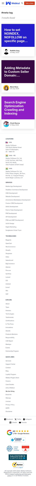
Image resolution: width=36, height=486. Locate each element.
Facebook (10, 419)
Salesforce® (9, 260)
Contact (8, 367)
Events (8, 347)
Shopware (9, 253)
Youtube (24, 422)
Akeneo (8, 267)
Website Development (12, 196)
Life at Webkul (10, 388)
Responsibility (10, 337)
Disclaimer (9, 411)
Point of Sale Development (14, 210)
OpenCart (9, 243)
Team (7, 307)
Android (8, 284)
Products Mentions (11, 334)
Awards (8, 331)
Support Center (10, 364)
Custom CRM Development (14, 203)
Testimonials (9, 317)
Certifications (10, 320)
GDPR (7, 408)
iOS (7, 280)
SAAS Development (12, 206)
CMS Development (11, 193)
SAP (7, 294)
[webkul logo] (13, 3)
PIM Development (11, 213)
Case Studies (10, 384)
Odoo (7, 257)
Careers (8, 381)
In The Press (9, 324)
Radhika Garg (14, 51)
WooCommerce (10, 247)
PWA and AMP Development (15, 220)
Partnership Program (12, 351)
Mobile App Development (14, 186)
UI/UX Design (10, 223)
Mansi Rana (14, 87)
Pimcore (8, 270)
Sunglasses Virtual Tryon (13, 230)
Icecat (8, 287)
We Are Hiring (10, 391)
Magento (8, 240)
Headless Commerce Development (17, 189)
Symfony (8, 274)
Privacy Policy (10, 404)
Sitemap (8, 398)
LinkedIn (14, 422)
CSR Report (9, 341)
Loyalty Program (11, 374)
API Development (11, 217)
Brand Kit (8, 394)
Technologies (10, 314)
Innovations (9, 327)
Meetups (8, 344)
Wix (7, 290)
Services (8, 361)
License (8, 401)
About (7, 304)
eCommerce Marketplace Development (18, 200)
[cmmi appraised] (18, 440)
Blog (7, 371)
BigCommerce (10, 263)
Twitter (19, 419)
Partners (8, 310)
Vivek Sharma (15, 123)
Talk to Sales (29, 3)
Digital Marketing (11, 227)
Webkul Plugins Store (12, 377)
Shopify (8, 250)
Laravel (8, 277)
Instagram (28, 419)
